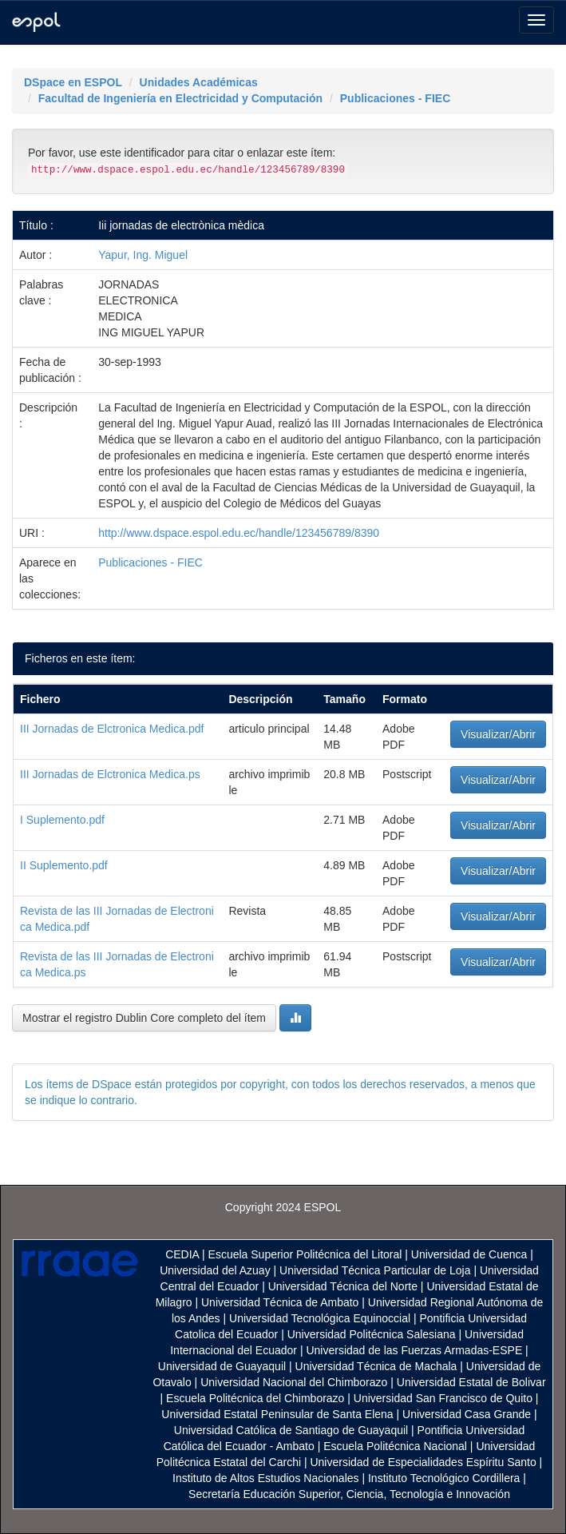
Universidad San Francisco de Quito (443, 1398)
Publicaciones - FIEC (395, 98)
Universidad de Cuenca (469, 1254)
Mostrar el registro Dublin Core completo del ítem (144, 1017)
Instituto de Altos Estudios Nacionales (265, 1478)
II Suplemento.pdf (64, 865)
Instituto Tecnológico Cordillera (444, 1478)
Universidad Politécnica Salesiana (371, 1334)
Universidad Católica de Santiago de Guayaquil (291, 1430)
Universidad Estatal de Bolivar (471, 1382)
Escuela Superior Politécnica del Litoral (305, 1254)
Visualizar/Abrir (498, 734)
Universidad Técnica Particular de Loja (374, 1270)
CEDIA (182, 1254)
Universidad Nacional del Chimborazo (293, 1382)
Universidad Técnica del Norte (343, 1286)
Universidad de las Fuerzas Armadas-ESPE (414, 1350)
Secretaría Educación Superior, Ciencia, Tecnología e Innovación (349, 1494)
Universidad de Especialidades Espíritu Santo (423, 1462)
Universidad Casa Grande (468, 1414)
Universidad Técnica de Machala (376, 1366)
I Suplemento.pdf (62, 819)
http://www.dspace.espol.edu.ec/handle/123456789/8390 (238, 533)
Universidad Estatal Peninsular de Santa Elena (277, 1414)
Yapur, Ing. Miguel (143, 254)
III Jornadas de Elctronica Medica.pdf (112, 728)
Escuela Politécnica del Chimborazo (255, 1398)
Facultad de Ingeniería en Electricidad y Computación (180, 98)
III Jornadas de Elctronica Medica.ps (110, 774)
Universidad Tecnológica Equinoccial (319, 1318)
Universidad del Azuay (215, 1270)
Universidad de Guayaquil (222, 1366)
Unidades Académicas (199, 82)
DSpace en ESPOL (73, 82)
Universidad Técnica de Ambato (279, 1302)
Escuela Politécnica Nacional (395, 1446)
